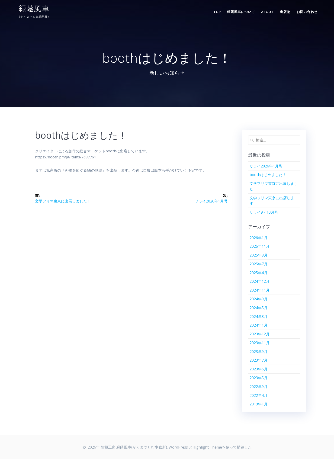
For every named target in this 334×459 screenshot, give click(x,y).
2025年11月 (260, 246)
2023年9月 (258, 351)
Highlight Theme (207, 447)
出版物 (285, 12)
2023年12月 (260, 334)
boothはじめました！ (268, 174)
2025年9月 (258, 255)
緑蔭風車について (241, 12)
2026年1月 (258, 237)
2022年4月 (258, 395)
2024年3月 (258, 316)
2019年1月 (258, 404)
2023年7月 (258, 360)
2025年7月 (258, 263)
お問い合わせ (307, 12)
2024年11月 (260, 290)
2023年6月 (258, 369)
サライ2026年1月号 (266, 166)
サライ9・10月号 (264, 212)
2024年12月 (260, 281)
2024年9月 (258, 299)
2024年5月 (258, 307)
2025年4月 (258, 272)
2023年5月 (258, 377)
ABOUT (267, 12)
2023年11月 (260, 342)
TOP (217, 12)
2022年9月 (258, 386)
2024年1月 (258, 325)
